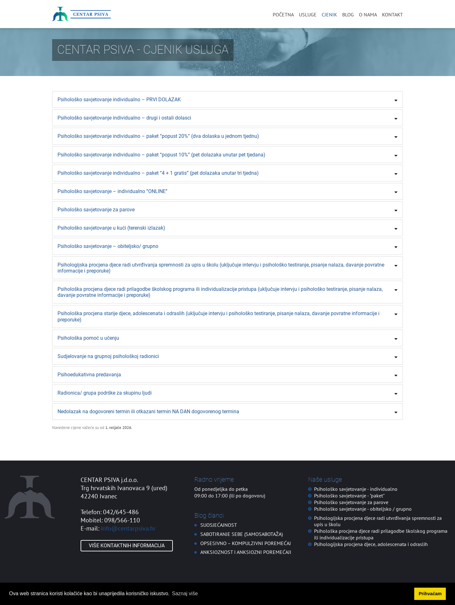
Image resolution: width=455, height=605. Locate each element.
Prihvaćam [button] (430, 593)
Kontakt (392, 16)
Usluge (308, 16)
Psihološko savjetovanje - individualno (355, 497)
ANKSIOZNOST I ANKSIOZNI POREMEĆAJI (245, 560)
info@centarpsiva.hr (128, 536)
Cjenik (329, 16)
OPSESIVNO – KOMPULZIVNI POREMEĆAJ (245, 551)
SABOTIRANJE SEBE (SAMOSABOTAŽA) (241, 542)
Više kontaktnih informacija (127, 553)
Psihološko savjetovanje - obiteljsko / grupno (363, 517)
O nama (368, 16)
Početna (283, 16)
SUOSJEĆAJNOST (218, 533)
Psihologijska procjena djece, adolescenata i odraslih (371, 552)
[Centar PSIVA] (87, 16)
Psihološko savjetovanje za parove (351, 510)
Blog (348, 16)
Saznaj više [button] (185, 593)
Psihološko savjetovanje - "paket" (349, 503)
